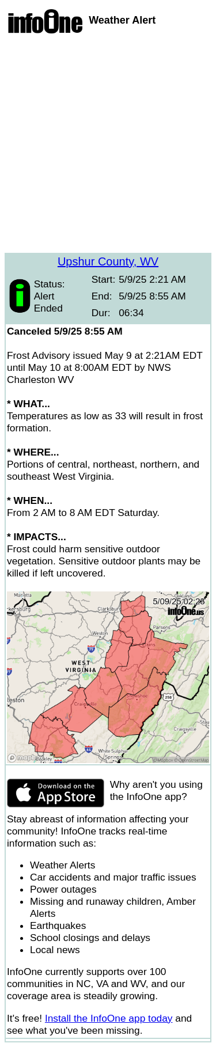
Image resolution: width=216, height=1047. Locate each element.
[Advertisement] (108, 145)
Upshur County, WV (108, 261)
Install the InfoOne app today (109, 1018)
